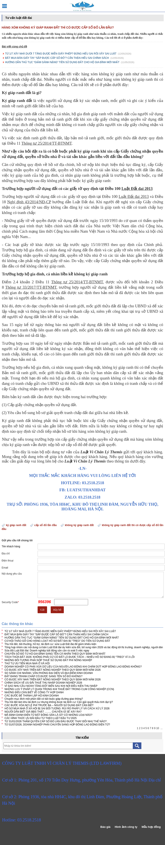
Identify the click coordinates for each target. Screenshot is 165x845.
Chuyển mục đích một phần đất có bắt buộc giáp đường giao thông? (44, 698)
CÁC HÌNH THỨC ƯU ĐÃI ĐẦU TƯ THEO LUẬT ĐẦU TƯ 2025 (41, 718)
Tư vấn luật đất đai (18, 18)
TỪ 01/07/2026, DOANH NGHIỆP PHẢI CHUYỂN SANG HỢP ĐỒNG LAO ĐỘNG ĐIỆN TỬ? (57, 724)
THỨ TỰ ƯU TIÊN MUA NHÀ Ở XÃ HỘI (27, 663)
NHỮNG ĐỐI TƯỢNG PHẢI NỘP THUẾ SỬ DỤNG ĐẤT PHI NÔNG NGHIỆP (48, 660)
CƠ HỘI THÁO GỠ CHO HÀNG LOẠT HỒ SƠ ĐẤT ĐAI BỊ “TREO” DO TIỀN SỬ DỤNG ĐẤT (57, 640)
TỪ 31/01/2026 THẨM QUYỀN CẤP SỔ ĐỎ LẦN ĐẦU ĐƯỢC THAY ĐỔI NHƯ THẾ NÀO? (56, 721)
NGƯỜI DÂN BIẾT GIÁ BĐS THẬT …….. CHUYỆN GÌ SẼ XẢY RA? (43, 711)
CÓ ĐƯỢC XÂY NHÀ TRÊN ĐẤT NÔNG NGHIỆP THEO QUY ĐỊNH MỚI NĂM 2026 (53, 669)
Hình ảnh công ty (126, 826)
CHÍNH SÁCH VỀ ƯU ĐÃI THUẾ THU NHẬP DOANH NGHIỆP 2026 (43, 682)
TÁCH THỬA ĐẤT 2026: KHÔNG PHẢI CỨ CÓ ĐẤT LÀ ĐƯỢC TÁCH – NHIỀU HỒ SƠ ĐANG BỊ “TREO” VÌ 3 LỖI (69, 656)
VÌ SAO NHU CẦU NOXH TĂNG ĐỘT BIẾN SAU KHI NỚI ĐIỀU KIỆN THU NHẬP (51, 685)
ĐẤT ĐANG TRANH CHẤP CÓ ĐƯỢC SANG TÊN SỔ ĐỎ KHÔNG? (43, 676)
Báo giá (105, 826)
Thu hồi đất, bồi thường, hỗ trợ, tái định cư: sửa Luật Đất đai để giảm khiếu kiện (50, 644)
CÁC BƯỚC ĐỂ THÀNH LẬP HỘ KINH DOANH (32, 695)
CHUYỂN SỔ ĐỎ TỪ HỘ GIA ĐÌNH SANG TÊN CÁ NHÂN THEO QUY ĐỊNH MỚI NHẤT (55, 653)
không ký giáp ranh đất (79, 525)
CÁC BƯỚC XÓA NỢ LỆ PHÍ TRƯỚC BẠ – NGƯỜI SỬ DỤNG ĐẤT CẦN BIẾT (49, 705)
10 (157, 728)
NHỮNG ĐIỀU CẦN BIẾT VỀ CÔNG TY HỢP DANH (34, 692)
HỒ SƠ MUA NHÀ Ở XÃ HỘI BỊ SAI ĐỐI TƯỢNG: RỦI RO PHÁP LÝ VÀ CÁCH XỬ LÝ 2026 (57, 708)
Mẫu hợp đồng (151, 826)
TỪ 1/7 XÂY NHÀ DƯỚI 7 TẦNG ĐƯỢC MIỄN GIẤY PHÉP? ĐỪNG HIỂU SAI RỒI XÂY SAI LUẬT (60, 53)
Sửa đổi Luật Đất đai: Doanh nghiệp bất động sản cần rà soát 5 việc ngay (47, 650)
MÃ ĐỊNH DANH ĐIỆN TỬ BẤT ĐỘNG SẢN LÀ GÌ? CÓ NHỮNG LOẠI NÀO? (48, 714)
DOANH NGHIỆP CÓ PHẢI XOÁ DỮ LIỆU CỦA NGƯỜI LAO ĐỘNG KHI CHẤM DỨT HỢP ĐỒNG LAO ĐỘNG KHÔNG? (73, 666)
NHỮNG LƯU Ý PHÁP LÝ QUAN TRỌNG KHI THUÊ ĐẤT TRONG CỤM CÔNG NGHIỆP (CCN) (59, 689)
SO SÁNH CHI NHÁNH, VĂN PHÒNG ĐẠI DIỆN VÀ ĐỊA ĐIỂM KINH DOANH (49, 673)
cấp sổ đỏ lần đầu (45, 525)
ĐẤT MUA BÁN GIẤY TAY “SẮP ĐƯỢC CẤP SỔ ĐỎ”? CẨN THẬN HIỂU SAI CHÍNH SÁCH (57, 57)
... (161, 728)
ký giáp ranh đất (16, 525)
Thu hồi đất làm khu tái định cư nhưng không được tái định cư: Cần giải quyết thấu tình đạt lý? (59, 702)
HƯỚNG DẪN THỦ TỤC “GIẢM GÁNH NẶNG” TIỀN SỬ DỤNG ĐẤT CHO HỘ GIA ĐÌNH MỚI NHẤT (62, 62)
